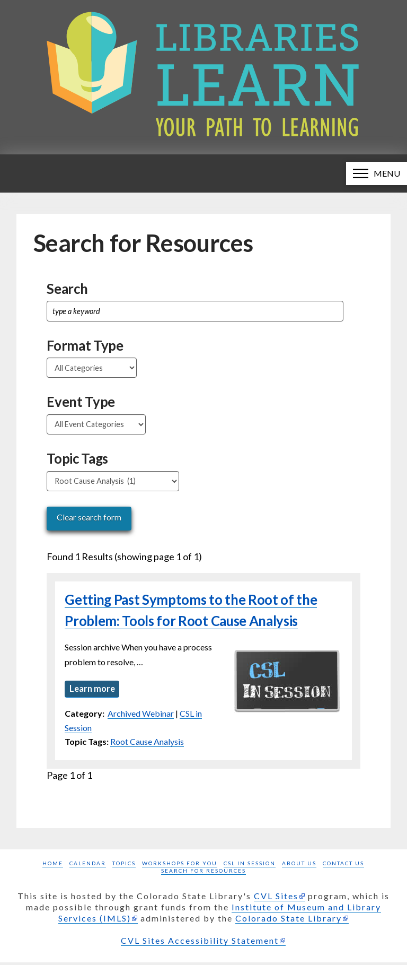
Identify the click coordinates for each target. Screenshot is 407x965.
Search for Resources (203, 873)
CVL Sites (276, 898)
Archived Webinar (141, 716)
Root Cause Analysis (147, 744)
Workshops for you (179, 866)
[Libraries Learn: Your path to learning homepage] (203, 77)
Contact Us (343, 866)
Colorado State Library (288, 921)
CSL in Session (250, 866)
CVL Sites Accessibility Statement (200, 943)
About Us (299, 866)
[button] (376, 173)
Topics (124, 866)
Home (52, 866)
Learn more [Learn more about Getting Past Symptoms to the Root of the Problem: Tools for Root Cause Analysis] (93, 689)
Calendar (87, 866)
